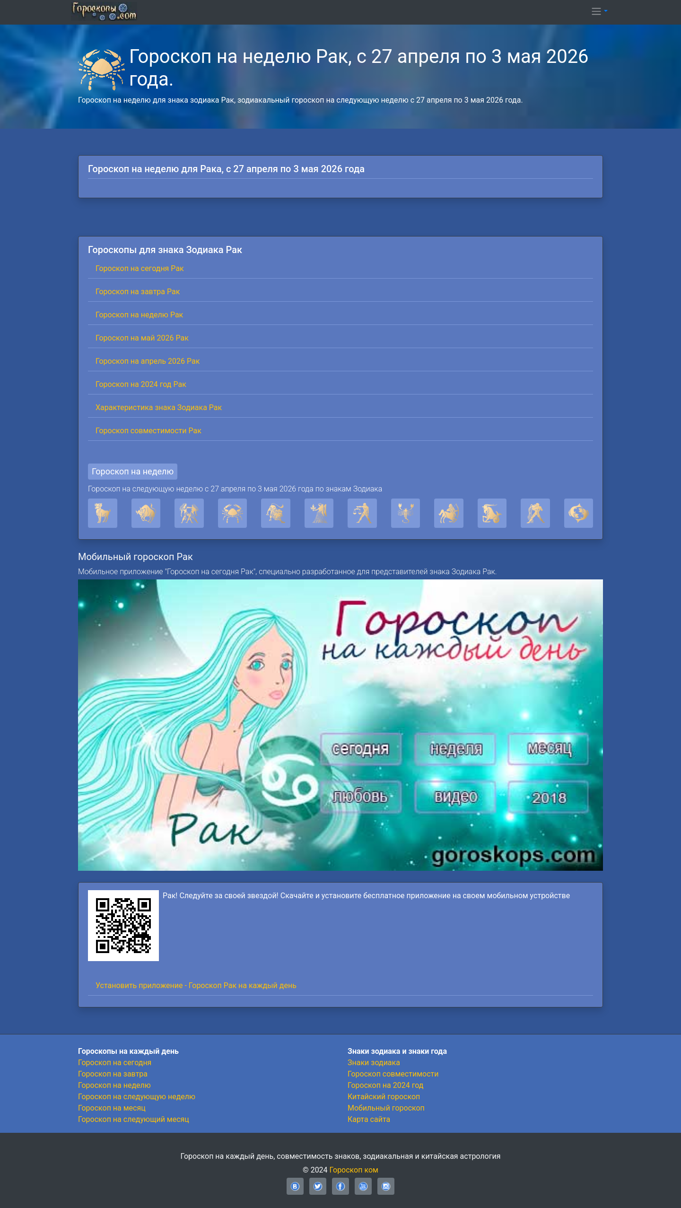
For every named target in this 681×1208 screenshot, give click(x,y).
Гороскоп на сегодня (114, 1062)
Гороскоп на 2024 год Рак (141, 384)
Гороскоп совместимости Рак (148, 430)
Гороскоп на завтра (113, 1073)
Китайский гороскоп (384, 1096)
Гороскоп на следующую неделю (136, 1096)
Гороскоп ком (354, 1169)
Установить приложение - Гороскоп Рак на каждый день (196, 985)
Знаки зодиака (374, 1062)
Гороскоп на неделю (133, 471)
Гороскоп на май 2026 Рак (142, 337)
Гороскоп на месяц (112, 1107)
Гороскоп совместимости (393, 1073)
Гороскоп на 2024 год (385, 1085)
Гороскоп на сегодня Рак (140, 268)
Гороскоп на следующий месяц (133, 1119)
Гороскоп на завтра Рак (138, 291)
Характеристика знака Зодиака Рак (159, 407)
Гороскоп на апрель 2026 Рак (148, 361)
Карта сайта (369, 1119)
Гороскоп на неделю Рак (139, 314)
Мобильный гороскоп (386, 1107)
